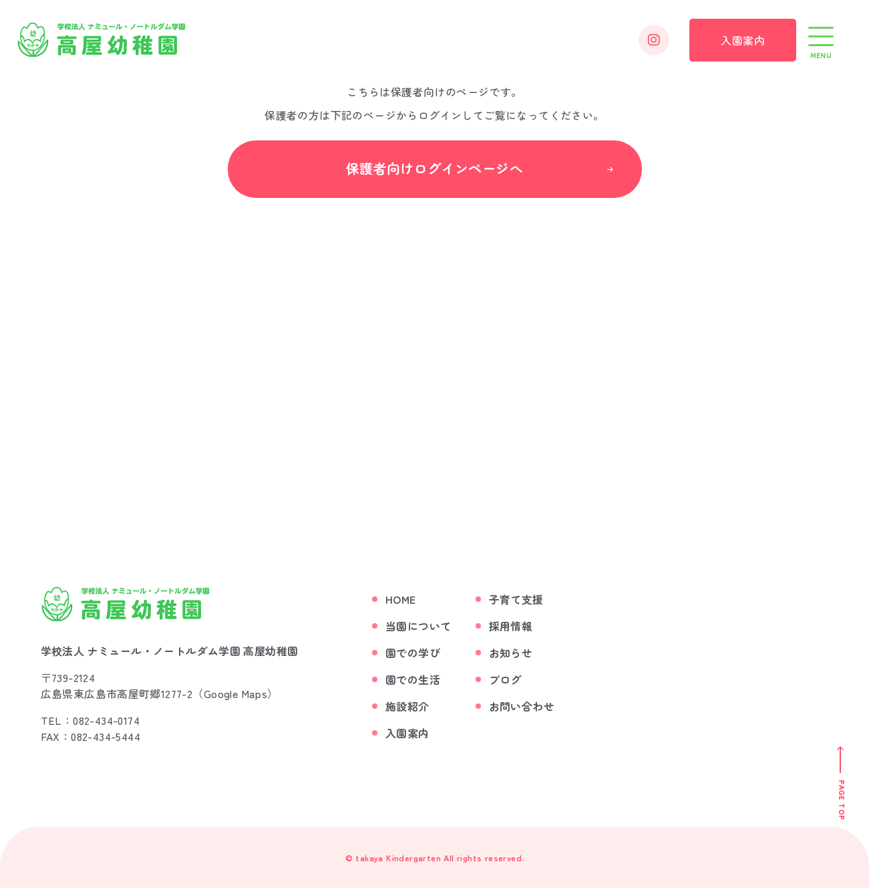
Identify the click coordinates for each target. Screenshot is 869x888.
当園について (418, 625)
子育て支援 (516, 598)
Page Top (840, 799)
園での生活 (412, 679)
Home (400, 598)
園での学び (412, 652)
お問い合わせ (521, 705)
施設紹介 (407, 705)
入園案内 (743, 40)
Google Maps (235, 693)
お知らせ (511, 652)
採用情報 (511, 625)
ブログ (505, 679)
